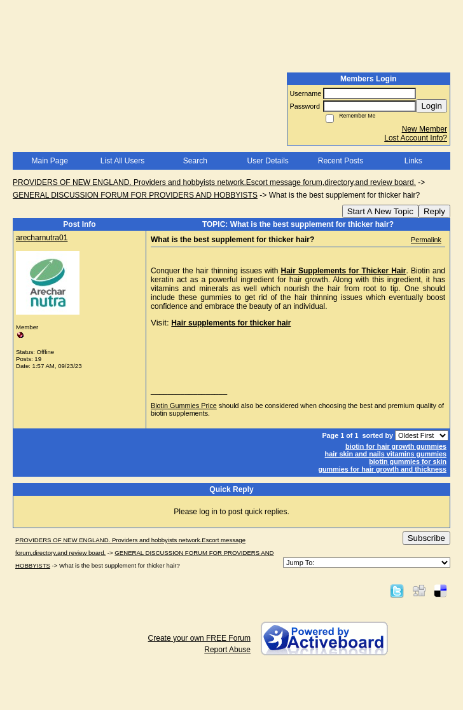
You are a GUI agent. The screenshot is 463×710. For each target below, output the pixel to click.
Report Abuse (227, 649)
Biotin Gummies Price (184, 405)
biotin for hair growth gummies (395, 446)
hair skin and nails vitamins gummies (385, 454)
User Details (267, 160)
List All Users (122, 160)
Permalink (426, 239)
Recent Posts (340, 160)
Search (195, 160)
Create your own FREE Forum (199, 638)
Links (413, 160)
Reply (434, 211)
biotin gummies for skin (407, 461)
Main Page (49, 160)
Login (431, 106)
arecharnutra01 (41, 237)
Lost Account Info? (415, 137)
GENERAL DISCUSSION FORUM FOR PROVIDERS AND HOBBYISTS (135, 195)
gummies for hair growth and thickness (382, 469)
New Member (424, 129)
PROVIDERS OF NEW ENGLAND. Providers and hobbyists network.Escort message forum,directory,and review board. (214, 182)
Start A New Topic (380, 211)
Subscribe (426, 538)
